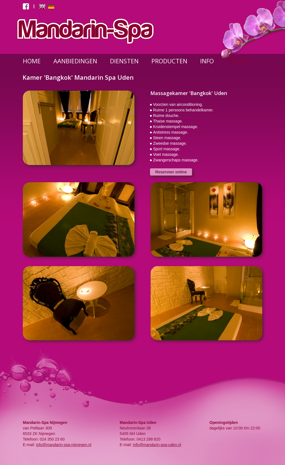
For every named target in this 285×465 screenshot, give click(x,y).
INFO (207, 61)
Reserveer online (171, 172)
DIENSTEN (124, 61)
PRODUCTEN (169, 61)
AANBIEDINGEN (75, 61)
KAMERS (238, 61)
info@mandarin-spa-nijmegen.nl (63, 444)
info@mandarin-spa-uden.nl (157, 444)
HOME (32, 61)
